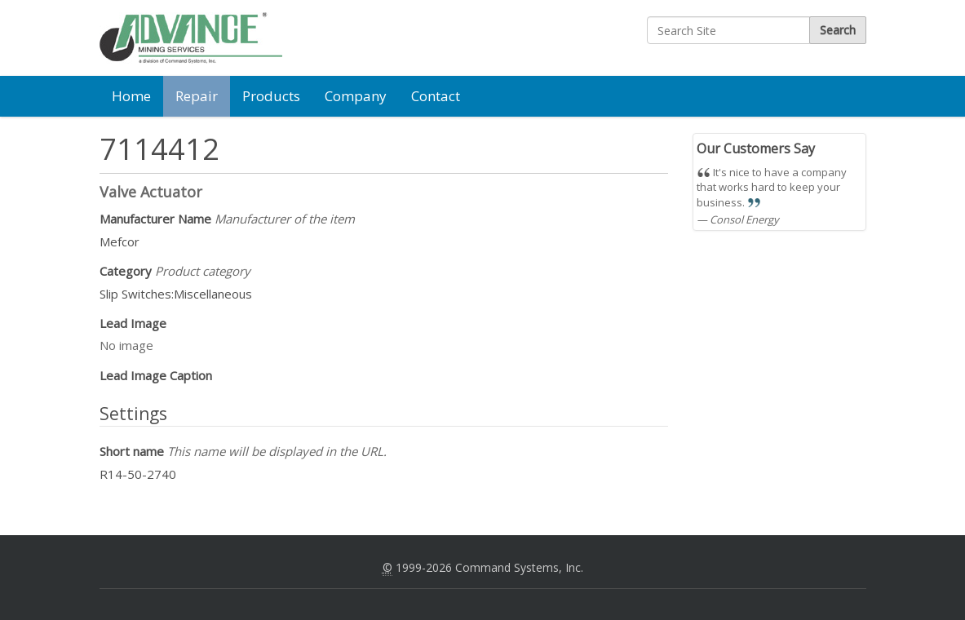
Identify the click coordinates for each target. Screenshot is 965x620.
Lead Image (133, 323)
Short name (243, 451)
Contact (435, 95)
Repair (196, 95)
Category (175, 271)
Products (271, 95)
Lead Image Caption (156, 375)
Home (131, 95)
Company (356, 95)
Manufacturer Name (227, 218)
